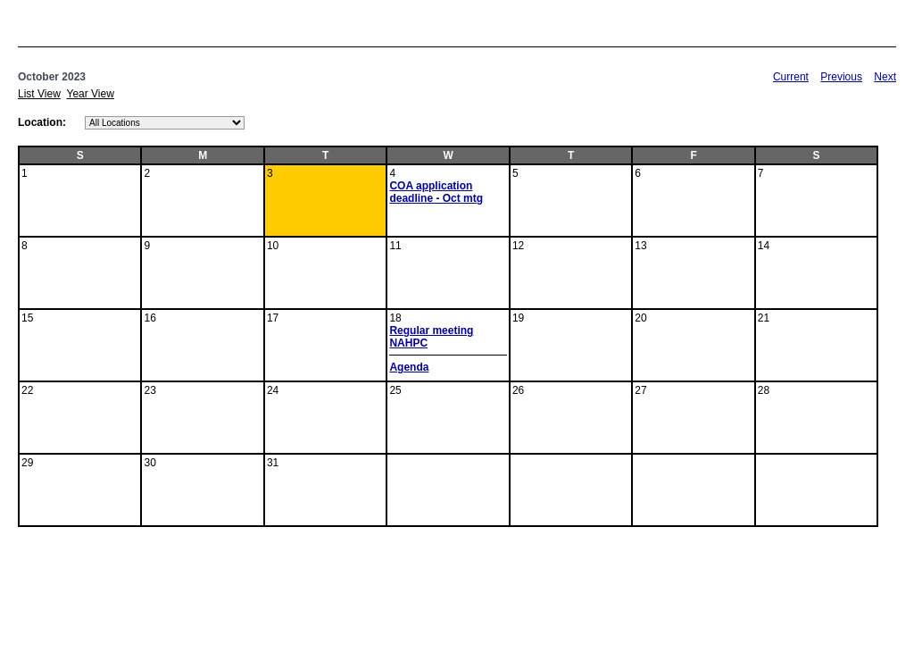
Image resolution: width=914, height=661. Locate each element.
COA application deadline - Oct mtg (436, 192)
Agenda (408, 367)
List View (39, 94)
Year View (89, 94)
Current (791, 77)
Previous (841, 77)
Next (885, 77)
